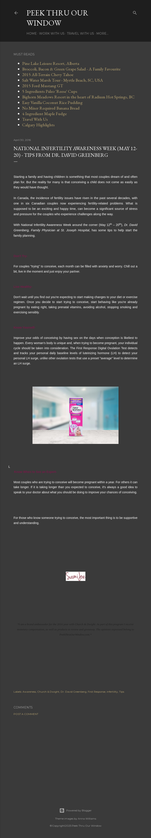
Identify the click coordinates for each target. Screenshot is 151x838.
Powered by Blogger (75, 810)
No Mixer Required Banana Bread (51, 108)
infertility (112, 691)
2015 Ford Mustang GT (42, 85)
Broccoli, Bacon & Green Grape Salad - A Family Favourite (71, 69)
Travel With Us (80, 33)
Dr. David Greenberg (73, 691)
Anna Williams (87, 818)
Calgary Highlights (38, 125)
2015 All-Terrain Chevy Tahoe (47, 74)
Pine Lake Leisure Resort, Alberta (50, 63)
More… (102, 33)
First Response (96, 691)
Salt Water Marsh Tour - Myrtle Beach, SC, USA (62, 80)
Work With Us (52, 33)
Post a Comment (26, 714)
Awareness (29, 691)
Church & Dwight (48, 691)
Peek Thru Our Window (57, 18)
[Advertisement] (75, 756)
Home (31, 33)
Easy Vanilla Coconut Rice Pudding (52, 102)
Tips (121, 691)
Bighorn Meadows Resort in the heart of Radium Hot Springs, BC (78, 97)
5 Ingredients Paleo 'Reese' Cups (49, 91)
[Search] (134, 12)
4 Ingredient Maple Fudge (44, 113)
